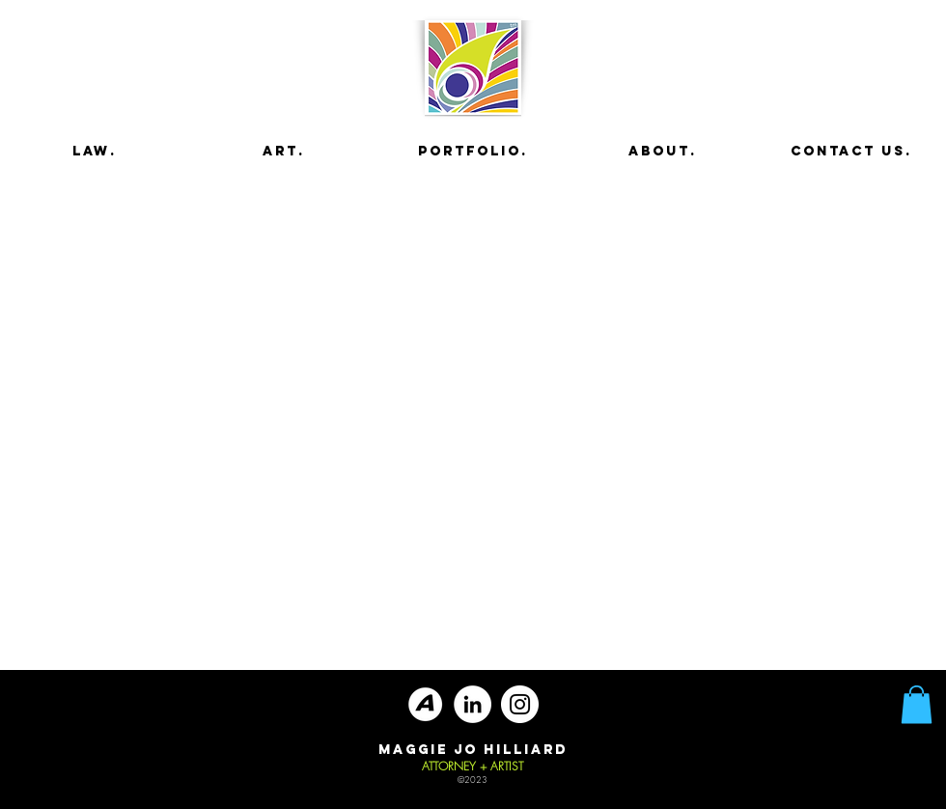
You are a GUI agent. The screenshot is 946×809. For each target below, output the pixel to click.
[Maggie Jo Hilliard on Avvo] (425, 704)
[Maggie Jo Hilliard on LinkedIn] (472, 704)
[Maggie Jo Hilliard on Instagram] (520, 704)
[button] (916, 704)
